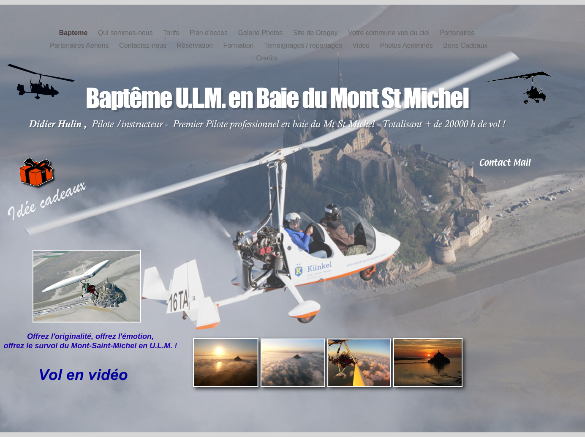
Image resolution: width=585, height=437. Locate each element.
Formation (239, 45)
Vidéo (361, 45)
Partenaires (457, 32)
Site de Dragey (316, 32)
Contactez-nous (144, 45)
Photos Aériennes (407, 45)
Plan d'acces (210, 32)
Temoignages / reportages (304, 45)
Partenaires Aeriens (80, 45)
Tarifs (172, 32)
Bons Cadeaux (465, 45)
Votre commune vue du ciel (389, 32)
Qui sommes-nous (126, 32)
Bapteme (74, 32)
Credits (267, 58)
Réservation (196, 45)
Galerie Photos (261, 32)
